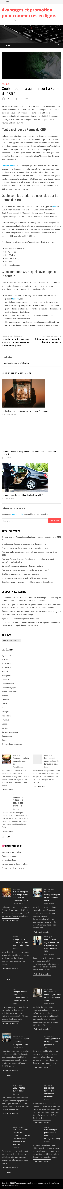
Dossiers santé (8, 683)
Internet (5, 695)
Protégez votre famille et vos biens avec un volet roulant (25, 548)
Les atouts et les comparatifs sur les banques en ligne (52, 761)
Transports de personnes (12, 744)
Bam (16, 1185)
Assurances (6, 663)
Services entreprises (10, 732)
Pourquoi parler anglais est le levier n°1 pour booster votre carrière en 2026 (51, 945)
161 (8, 979)
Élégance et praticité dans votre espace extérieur (21, 761)
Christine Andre (8, 622)
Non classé (6, 716)
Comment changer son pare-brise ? (25, 618)
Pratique (5, 84)
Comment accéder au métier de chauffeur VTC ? (22, 495)
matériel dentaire (9, 860)
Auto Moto (6, 667)
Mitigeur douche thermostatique (15, 864)
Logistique (6, 703)
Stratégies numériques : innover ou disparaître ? (21, 574)
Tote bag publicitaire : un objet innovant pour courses (52, 1041)
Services (5, 728)
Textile (4, 740)
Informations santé (10, 691)
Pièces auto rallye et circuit (13, 868)
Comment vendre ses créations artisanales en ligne (22, 566)
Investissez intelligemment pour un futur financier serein (25, 544)
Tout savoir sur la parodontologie (19, 614)
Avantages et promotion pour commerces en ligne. (29, 12)
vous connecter (17, 514)
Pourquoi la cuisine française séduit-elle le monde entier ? (25, 570)
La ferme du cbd (8, 165)
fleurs (54, 206)
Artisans (5, 659)
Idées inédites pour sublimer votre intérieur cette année (24, 578)
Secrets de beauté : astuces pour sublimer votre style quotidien (27, 582)
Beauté (5, 671)
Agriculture (6, 655)
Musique (5, 711)
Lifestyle (5, 699)
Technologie (7, 736)
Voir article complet (10, 920)
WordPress (9, 1185)
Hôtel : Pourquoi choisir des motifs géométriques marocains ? (27, 604)
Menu (6, 45)
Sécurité (5, 724)
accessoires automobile (11, 852)
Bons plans (6, 675)
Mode (4, 707)
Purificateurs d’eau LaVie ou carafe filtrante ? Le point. (25, 411)
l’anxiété (15, 299)
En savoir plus (8, 789)
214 (8, 836)
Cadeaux (5, 679)
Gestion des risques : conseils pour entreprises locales (21, 1041)
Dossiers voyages (9, 687)
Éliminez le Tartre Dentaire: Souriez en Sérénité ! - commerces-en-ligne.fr (31, 611)
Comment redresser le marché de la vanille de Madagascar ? (26, 597)
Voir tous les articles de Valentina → (17, 363)
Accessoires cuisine (9, 856)
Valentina (11, 99)
